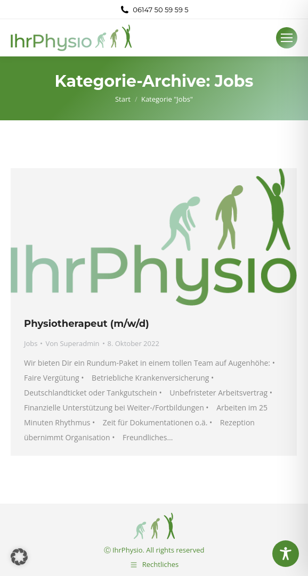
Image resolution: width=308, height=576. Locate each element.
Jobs (30, 343)
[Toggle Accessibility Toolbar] (285, 553)
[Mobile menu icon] (286, 37)
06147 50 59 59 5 (153, 10)
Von (72, 343)
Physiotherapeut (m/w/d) (86, 324)
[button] (19, 557)
